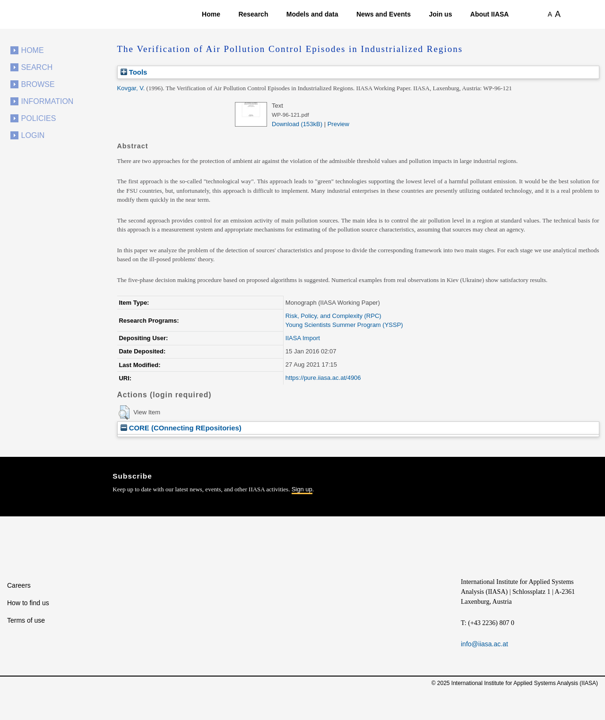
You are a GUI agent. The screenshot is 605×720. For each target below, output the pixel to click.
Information (47, 101)
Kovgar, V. (131, 88)
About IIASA (489, 14)
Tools (134, 72)
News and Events (383, 14)
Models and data (312, 14)
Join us (440, 14)
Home (211, 14)
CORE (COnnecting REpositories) (181, 428)
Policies (38, 118)
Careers (19, 585)
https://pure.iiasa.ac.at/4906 (323, 377)
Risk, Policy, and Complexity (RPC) (333, 315)
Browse (38, 84)
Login (33, 135)
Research (253, 14)
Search (37, 67)
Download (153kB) (297, 124)
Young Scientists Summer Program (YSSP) (344, 324)
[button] (124, 412)
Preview (338, 124)
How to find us (28, 603)
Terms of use (26, 620)
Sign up (302, 489)
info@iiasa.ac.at (484, 644)
